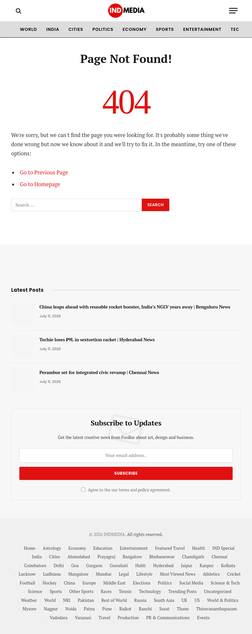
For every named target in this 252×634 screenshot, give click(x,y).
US (197, 600)
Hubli (140, 565)
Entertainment (202, 29)
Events (203, 618)
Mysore (29, 609)
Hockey (49, 583)
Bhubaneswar (162, 557)
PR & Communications (168, 618)
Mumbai (104, 574)
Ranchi (145, 609)
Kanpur (207, 565)
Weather (29, 600)
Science (35, 591)
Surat (164, 609)
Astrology (52, 548)
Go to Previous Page (44, 172)
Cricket (234, 574)
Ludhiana (52, 574)
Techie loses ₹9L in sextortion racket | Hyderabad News (97, 339)
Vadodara (58, 618)
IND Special (223, 548)
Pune (107, 609)
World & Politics (222, 600)
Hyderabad (163, 565)
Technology (150, 591)
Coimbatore (35, 565)
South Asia (164, 600)
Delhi (58, 565)
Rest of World (114, 600)
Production (128, 618)
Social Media (191, 583)
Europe (89, 583)
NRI (66, 600)
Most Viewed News (177, 574)
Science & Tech (225, 583)
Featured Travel (170, 548)
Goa (75, 565)
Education (103, 548)
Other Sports (81, 591)
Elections (141, 583)
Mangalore (78, 574)
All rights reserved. (145, 534)
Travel (104, 618)
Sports (165, 29)
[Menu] (233, 10)
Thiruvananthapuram (216, 609)
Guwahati (119, 565)
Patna (89, 609)
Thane (183, 609)
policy (143, 490)
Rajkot (125, 609)
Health (198, 548)
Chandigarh (193, 557)
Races (106, 591)
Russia (140, 600)
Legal (124, 574)
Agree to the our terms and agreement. (126, 490)
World (28, 29)
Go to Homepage (40, 184)
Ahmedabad (78, 557)
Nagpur (51, 609)
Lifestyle (144, 574)
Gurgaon (94, 565)
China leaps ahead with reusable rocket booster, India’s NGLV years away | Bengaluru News (134, 307)
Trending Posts (182, 591)
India (52, 29)
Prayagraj (106, 557)
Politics (103, 29)
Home (29, 548)
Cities (76, 29)
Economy (135, 29)
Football (27, 583)
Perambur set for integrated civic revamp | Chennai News (99, 372)
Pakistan (86, 600)
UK (184, 600)
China (69, 583)
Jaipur (186, 565)
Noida (70, 609)
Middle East (114, 583)
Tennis (125, 591)
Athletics (211, 574)
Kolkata (228, 565)
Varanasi (83, 618)
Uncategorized (217, 591)
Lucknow (27, 574)
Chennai (219, 557)
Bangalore (132, 557)
